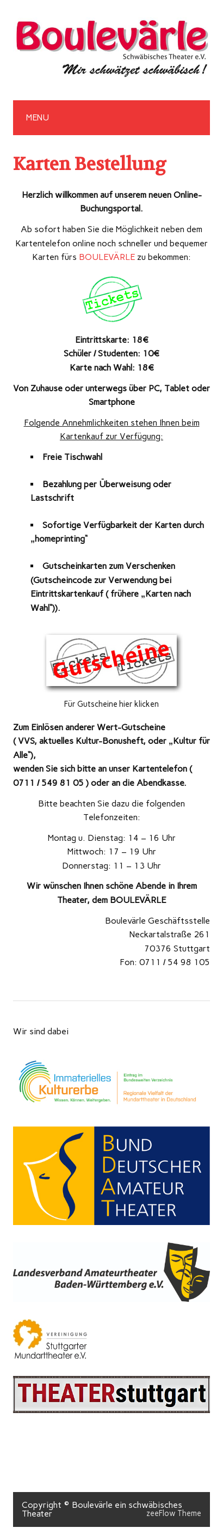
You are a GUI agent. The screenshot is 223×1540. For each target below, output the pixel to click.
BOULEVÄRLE (107, 257)
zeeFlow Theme (173, 1513)
